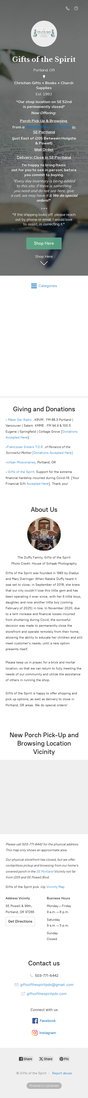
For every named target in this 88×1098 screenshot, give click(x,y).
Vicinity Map (55, 888)
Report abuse (62, 1075)
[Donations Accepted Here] (52, 454)
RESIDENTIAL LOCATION (47, 128)
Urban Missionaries (21, 464)
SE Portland (45, 873)
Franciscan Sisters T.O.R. (25, 449)
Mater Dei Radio (20, 421)
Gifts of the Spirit (21, 474)
